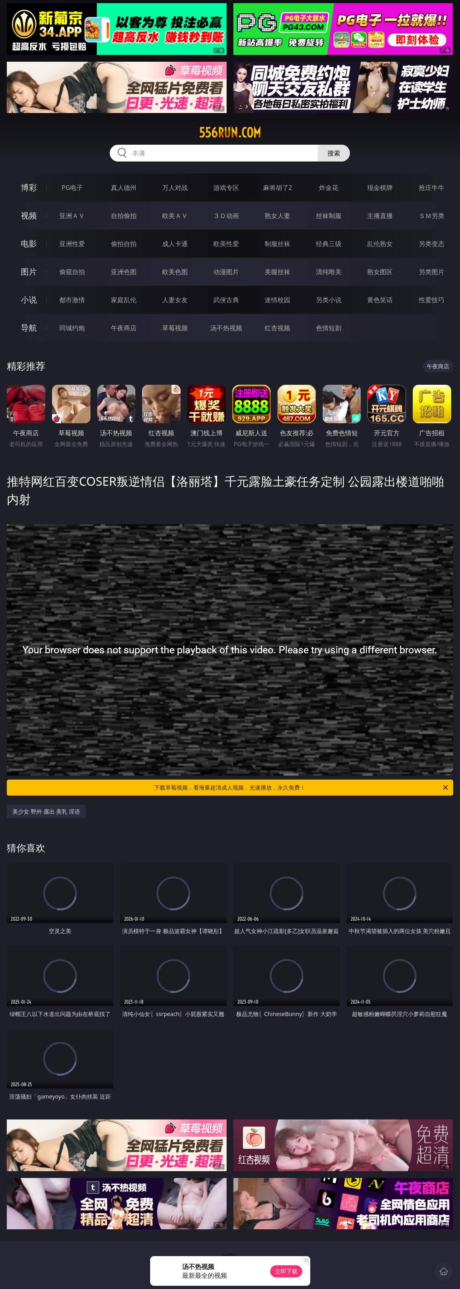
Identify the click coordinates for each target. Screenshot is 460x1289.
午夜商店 (124, 327)
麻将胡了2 (277, 187)
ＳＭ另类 (431, 215)
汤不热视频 (226, 327)
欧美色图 (175, 271)
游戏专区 (226, 187)
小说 (29, 299)
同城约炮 (72, 327)
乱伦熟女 (380, 243)
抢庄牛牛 (431, 187)
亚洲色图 (124, 271)
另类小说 (328, 299)
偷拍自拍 (124, 243)
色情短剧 (328, 327)
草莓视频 (175, 327)
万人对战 (175, 187)
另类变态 (431, 243)
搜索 (333, 153)
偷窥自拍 (72, 271)
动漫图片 (226, 271)
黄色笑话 (380, 299)
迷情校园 (277, 299)
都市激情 (72, 299)
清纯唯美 (328, 271)
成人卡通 (175, 243)
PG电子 (72, 187)
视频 (29, 215)
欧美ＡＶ (175, 215)
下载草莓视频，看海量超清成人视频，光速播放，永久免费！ (301, 787)
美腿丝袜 (277, 271)
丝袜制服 (328, 215)
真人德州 (124, 187)
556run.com (230, 133)
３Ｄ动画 (226, 215)
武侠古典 (226, 299)
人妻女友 (175, 299)
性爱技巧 (431, 299)
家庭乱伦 (124, 299)
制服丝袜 (277, 243)
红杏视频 (277, 327)
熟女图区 (380, 271)
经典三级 (328, 243)
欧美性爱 (226, 243)
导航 (29, 327)
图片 (29, 271)
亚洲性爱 (72, 243)
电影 (29, 243)
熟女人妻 (277, 215)
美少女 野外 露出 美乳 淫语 (46, 811)
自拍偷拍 (124, 215)
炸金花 (328, 187)
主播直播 (380, 215)
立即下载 (286, 1271)
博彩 (29, 187)
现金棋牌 (380, 187)
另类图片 (431, 271)
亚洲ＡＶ (72, 215)
